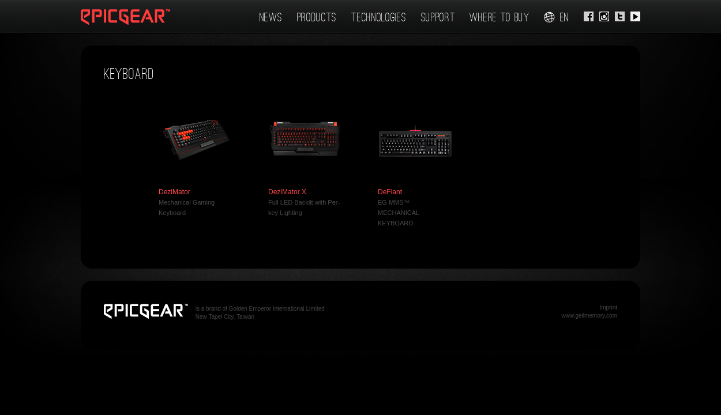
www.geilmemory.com (590, 315)
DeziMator (174, 192)
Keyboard (129, 74)
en (556, 17)
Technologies (378, 17)
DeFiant (390, 192)
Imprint (608, 307)
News (271, 17)
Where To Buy (499, 17)
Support (438, 17)
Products (317, 17)
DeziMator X (287, 192)
